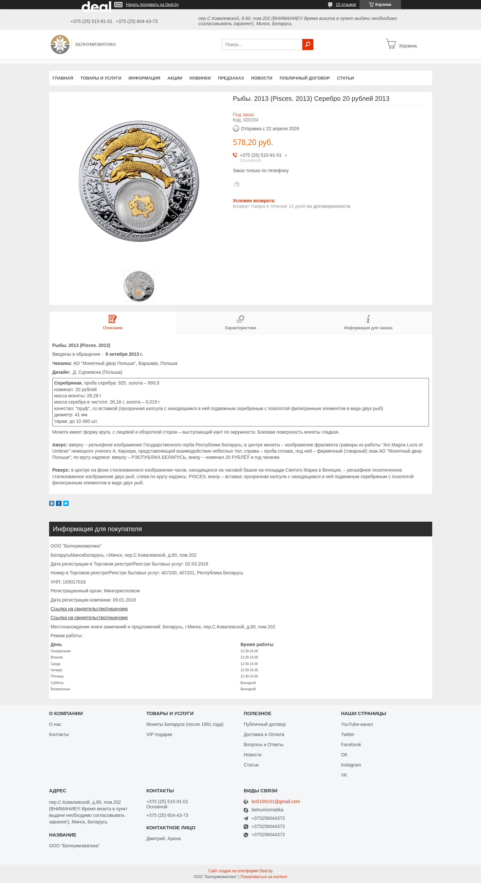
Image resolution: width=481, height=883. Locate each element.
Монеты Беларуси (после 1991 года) (184, 724)
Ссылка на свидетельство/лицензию (89, 608)
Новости (261, 78)
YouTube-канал (357, 724)
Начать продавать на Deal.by (152, 4)
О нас (55, 724)
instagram (351, 764)
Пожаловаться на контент (263, 876)
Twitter (347, 734)
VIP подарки (159, 734)
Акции (174, 78)
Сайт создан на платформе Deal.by (240, 871)
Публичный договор (305, 78)
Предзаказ (231, 78)
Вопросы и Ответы (263, 744)
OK (344, 754)
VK (344, 775)
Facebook (351, 744)
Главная (63, 78)
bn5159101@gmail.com (275, 801)
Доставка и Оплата (264, 734)
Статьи (345, 78)
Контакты (59, 734)
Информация (144, 78)
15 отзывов (346, 4)
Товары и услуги (101, 78)
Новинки (200, 78)
